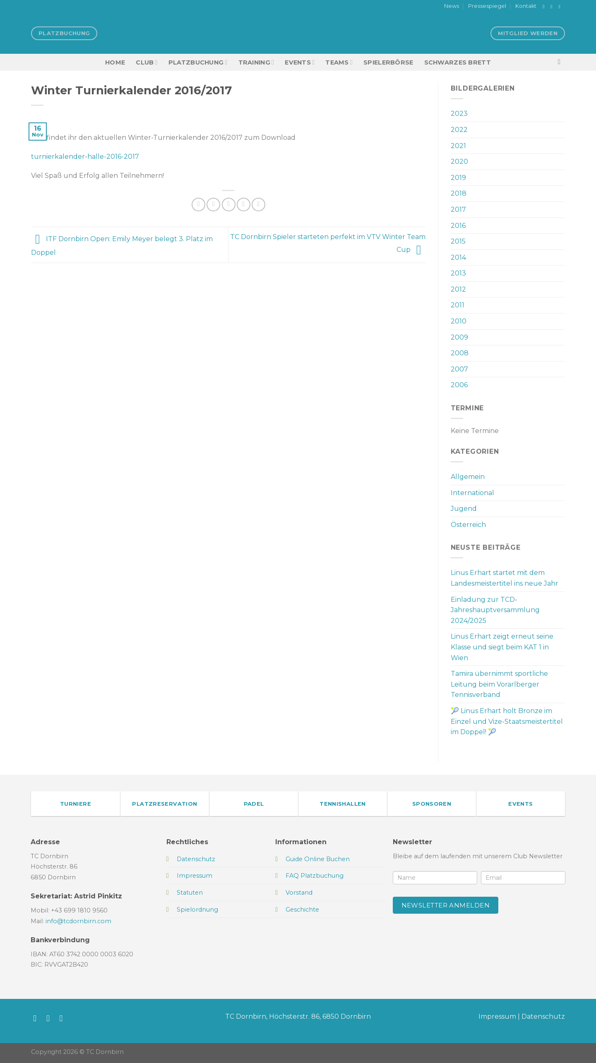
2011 (457, 305)
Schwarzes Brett (457, 62)
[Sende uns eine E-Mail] (560, 7)
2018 (458, 193)
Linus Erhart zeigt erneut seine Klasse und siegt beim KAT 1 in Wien (502, 646)
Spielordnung (197, 909)
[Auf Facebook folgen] (545, 7)
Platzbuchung (198, 62)
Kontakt (525, 6)
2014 (458, 257)
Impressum (497, 1016)
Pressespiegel (487, 6)
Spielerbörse (388, 62)
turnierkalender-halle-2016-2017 (85, 156)
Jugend (464, 508)
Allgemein (468, 477)
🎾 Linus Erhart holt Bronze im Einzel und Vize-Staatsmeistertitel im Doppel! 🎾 (507, 721)
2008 (460, 353)
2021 (458, 146)
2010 (458, 321)
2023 (459, 113)
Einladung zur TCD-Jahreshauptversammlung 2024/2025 (495, 610)
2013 (458, 273)
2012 (458, 289)
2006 (459, 385)
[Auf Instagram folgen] (552, 7)
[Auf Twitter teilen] (213, 204)
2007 (459, 369)
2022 (459, 130)
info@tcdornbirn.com (78, 921)
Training (256, 62)
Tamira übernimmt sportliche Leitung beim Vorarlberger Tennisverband (499, 684)
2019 (458, 178)
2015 (458, 241)
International (472, 493)
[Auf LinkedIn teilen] (258, 204)
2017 (458, 209)
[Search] (561, 62)
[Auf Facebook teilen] (198, 204)
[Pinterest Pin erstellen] (243, 204)
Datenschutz (543, 1016)
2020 (459, 161)
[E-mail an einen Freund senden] (229, 204)
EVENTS (300, 62)
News (451, 6)
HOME (115, 62)
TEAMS (339, 62)
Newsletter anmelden (445, 905)
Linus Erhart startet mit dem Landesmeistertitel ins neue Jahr (504, 578)
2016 (458, 226)
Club (146, 62)
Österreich (468, 525)
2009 (459, 337)
